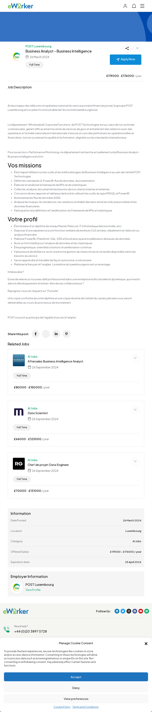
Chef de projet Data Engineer (48, 464)
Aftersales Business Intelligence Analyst (55, 361)
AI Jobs (32, 356)
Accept (76, 677)
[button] (146, 643)
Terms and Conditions (85, 706)
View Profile (33, 590)
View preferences (76, 699)
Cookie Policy (62, 706)
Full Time (34, 64)
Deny (76, 688)
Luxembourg (133, 530)
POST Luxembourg (38, 46)
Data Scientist (38, 413)
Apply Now (128, 59)
